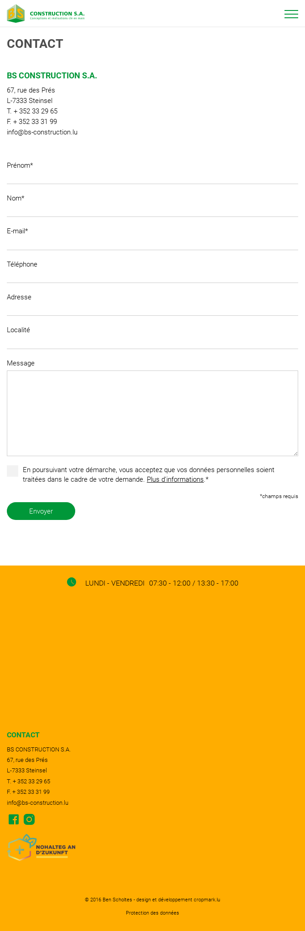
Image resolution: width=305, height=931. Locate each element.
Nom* (15, 198)
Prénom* (20, 165)
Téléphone (22, 264)
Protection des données (152, 913)
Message (21, 363)
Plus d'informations (175, 479)
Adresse (19, 297)
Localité (18, 330)
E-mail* (17, 231)
